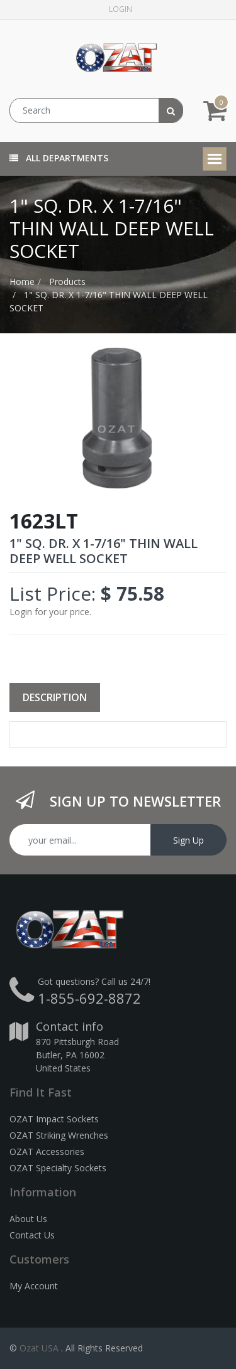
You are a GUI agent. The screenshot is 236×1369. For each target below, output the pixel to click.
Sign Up (188, 840)
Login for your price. (50, 612)
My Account (33, 1286)
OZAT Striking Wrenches (58, 1135)
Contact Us (32, 1235)
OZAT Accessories (46, 1151)
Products (67, 281)
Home (22, 281)
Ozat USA (39, 1348)
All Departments (58, 158)
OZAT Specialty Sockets (57, 1168)
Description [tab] (55, 697)
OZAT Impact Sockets (54, 1119)
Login (120, 9)
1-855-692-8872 (89, 998)
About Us (28, 1219)
